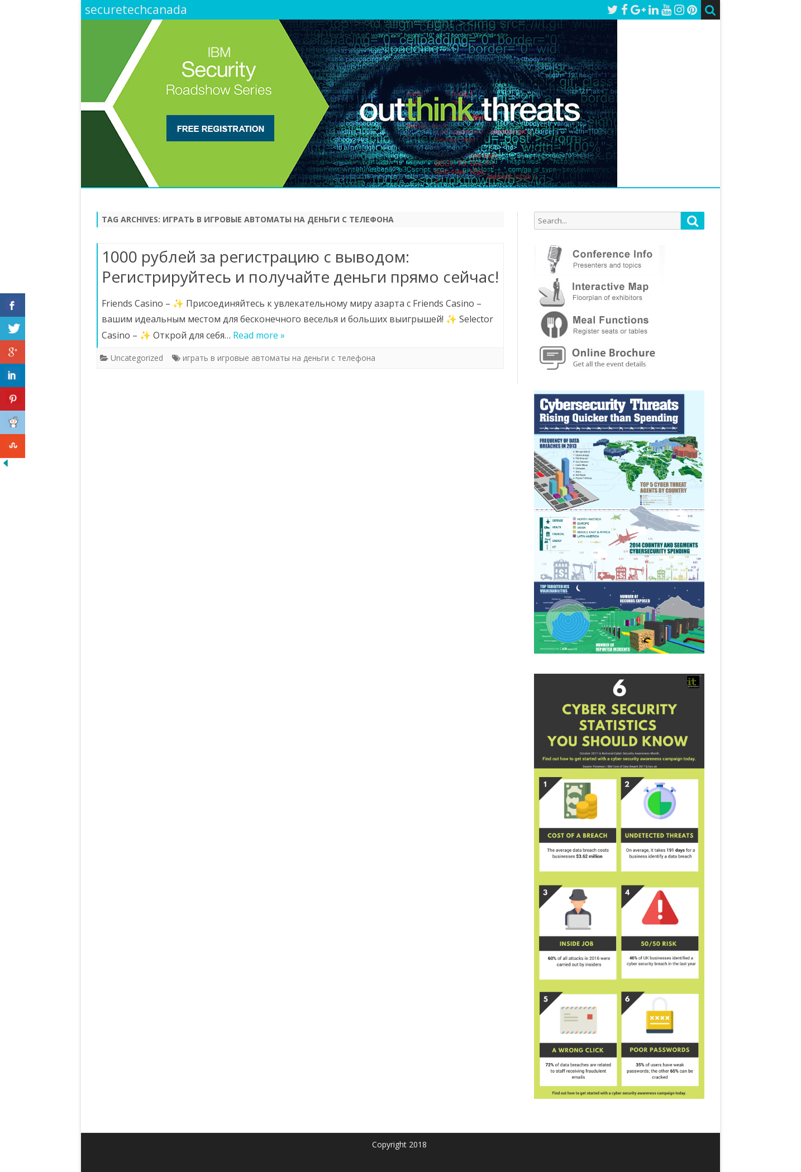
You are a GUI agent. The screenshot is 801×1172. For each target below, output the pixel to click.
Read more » (259, 335)
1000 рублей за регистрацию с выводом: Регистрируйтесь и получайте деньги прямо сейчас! (300, 266)
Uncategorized (137, 357)
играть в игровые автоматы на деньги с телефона (279, 357)
